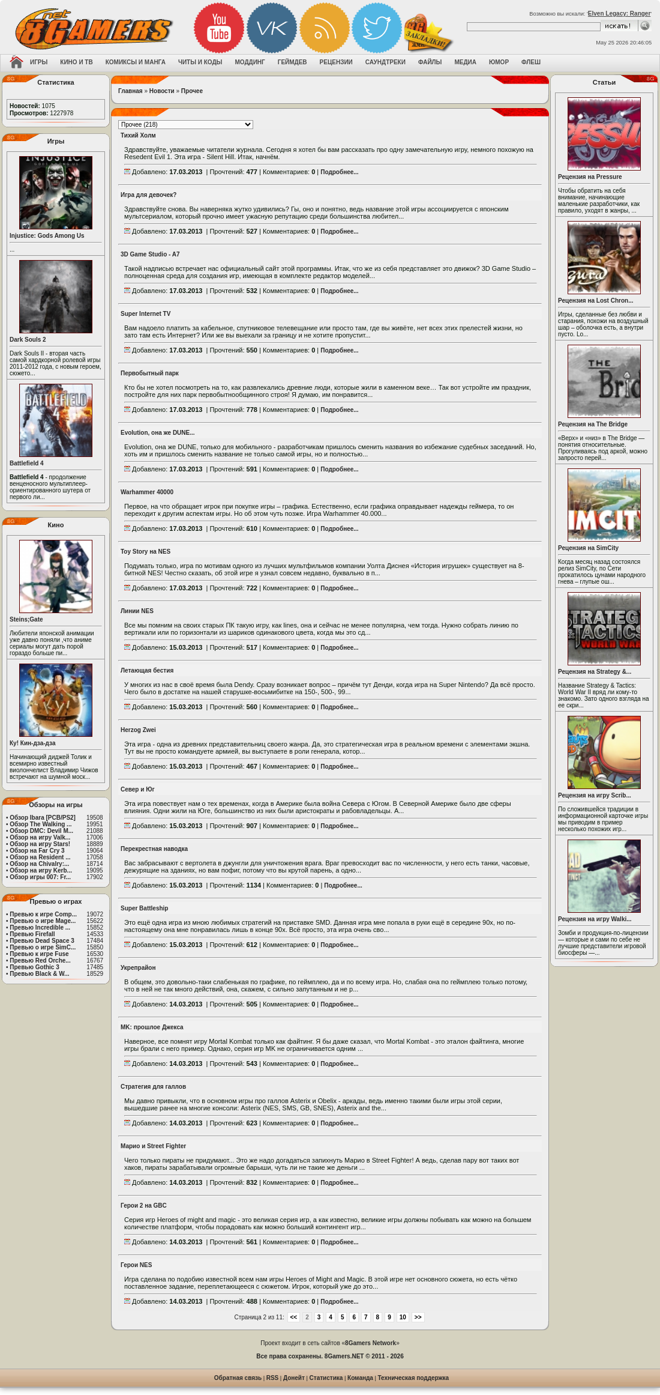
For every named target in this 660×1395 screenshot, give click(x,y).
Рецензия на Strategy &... (594, 671)
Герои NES (136, 1265)
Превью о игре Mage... (43, 921)
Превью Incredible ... (40, 927)
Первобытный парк (150, 373)
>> (418, 1317)
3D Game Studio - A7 (150, 254)
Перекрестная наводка (154, 849)
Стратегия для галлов (153, 1086)
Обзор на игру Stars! (40, 844)
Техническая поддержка (413, 1378)
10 (403, 1317)
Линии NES (137, 611)
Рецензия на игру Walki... (595, 919)
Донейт (294, 1378)
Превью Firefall (32, 934)
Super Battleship (144, 908)
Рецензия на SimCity (588, 548)
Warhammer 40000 (147, 492)
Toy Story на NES (145, 551)
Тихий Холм (138, 135)
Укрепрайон (138, 967)
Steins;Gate (26, 619)
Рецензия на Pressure (590, 177)
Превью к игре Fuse (39, 954)
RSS (272, 1378)
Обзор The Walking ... (40, 824)
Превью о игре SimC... (43, 947)
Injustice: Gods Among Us (47, 235)
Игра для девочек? (148, 195)
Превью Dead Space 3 (42, 940)
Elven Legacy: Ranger (619, 13)
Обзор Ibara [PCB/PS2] (43, 817)
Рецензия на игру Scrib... (594, 795)
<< (294, 1317)
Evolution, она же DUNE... (158, 432)
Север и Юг (138, 789)
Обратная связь (238, 1378)
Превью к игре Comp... (43, 914)
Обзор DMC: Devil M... (41, 831)
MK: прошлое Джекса (152, 1027)
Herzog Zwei (138, 730)
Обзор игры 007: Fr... (40, 877)
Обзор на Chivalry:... (39, 864)
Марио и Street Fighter (153, 1146)
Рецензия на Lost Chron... (596, 300)
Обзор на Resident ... (40, 857)
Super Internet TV (145, 313)
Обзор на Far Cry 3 (37, 850)
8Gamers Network (370, 1343)
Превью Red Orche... (40, 960)
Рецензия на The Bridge (593, 424)
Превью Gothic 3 (34, 967)
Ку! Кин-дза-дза (32, 743)
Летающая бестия (147, 670)
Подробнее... (339, 172)
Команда (360, 1378)
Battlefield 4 (27, 463)
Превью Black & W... (39, 973)
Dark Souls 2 (28, 339)
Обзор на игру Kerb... (41, 870)
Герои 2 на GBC (144, 1205)
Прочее (192, 91)
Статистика (326, 1378)
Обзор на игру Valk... (40, 837)
